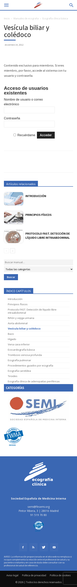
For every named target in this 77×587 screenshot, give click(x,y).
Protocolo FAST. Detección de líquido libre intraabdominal (47, 235)
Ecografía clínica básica (55, 18)
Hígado (12, 339)
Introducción (35, 196)
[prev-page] (6, 250)
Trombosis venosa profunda (25, 355)
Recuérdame (26, 135)
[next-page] (12, 250)
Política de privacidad (34, 575)
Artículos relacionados (21, 184)
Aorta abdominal (18, 323)
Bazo (11, 334)
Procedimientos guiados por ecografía (30, 365)
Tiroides (12, 376)
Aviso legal (12, 575)
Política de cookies (60, 575)
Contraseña (12, 118)
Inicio (7, 18)
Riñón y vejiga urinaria (21, 318)
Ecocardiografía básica (21, 349)
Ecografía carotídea (19, 371)
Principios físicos (38, 215)
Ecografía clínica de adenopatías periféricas (34, 381)
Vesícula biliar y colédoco (24, 328)
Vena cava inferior (19, 344)
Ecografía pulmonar (19, 360)
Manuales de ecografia (26, 18)
